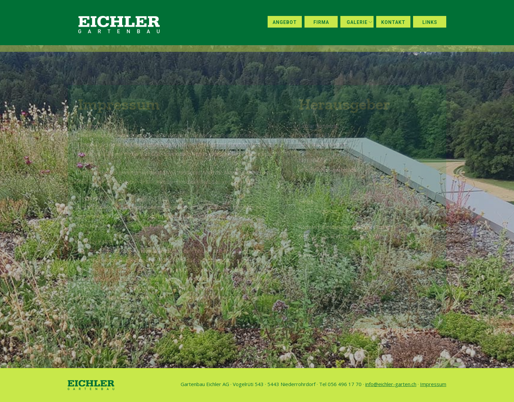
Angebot (285, 22)
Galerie (357, 22)
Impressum (433, 384)
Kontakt (393, 22)
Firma (321, 22)
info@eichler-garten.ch (327, 170)
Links (429, 22)
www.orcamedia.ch (322, 255)
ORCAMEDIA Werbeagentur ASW (339, 236)
